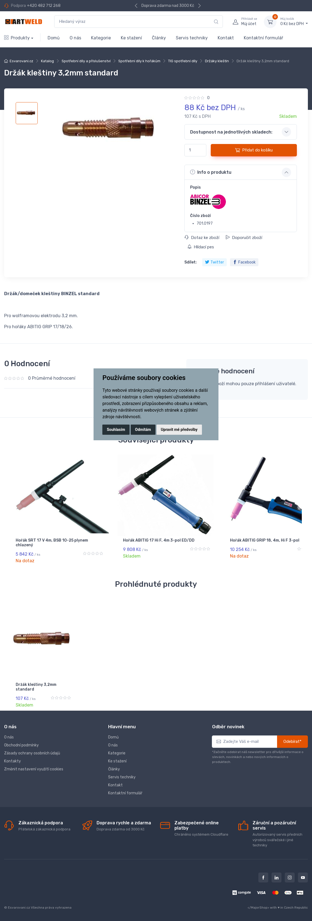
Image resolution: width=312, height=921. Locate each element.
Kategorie (101, 37)
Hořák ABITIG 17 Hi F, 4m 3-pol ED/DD (117, 542)
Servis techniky (192, 37)
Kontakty (12, 761)
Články (159, 37)
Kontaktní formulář (263, 37)
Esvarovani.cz (21, 61)
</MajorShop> (258, 907)
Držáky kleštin (217, 61)
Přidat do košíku (254, 150)
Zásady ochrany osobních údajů (32, 753)
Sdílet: (190, 262)
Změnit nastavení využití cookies (33, 769)
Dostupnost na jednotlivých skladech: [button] (231, 132)
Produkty (17, 37)
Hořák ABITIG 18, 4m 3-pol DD (266, 542)
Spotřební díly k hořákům (139, 61)
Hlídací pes (200, 246)
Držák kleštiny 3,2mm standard (36, 687)
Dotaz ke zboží (202, 237)
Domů (54, 37)
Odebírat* (292, 741)
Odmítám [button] (143, 429)
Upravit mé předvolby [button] (179, 429)
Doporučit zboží (244, 237)
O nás (75, 37)
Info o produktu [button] (210, 172)
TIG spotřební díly (182, 61)
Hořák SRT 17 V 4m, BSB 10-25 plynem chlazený (42, 542)
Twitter (214, 262)
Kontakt (226, 37)
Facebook (244, 262)
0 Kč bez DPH (294, 21)
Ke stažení (131, 37)
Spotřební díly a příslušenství (86, 61)
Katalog (47, 61)
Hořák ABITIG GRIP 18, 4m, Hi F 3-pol (193, 542)
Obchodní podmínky (21, 745)
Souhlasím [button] (116, 429)
